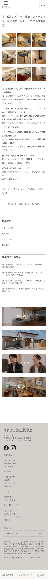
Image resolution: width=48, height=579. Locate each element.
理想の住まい (9, 455)
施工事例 (7, 471)
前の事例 (12, 204)
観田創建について (11, 505)
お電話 (41, 575)
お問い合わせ (9, 514)
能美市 (4, 193)
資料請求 (7, 575)
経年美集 (5, 234)
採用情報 (8, 520)
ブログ (6, 491)
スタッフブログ (10, 500)
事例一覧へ (24, 204)
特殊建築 (5, 245)
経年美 (7, 480)
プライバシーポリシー (13, 517)
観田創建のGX (10, 463)
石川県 (41, 189)
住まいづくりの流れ (12, 460)
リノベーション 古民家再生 (25, 189)
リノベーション (8, 239)
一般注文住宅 (7, 228)
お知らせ (8, 511)
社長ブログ (8, 497)
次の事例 (36, 204)
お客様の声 (8, 466)
